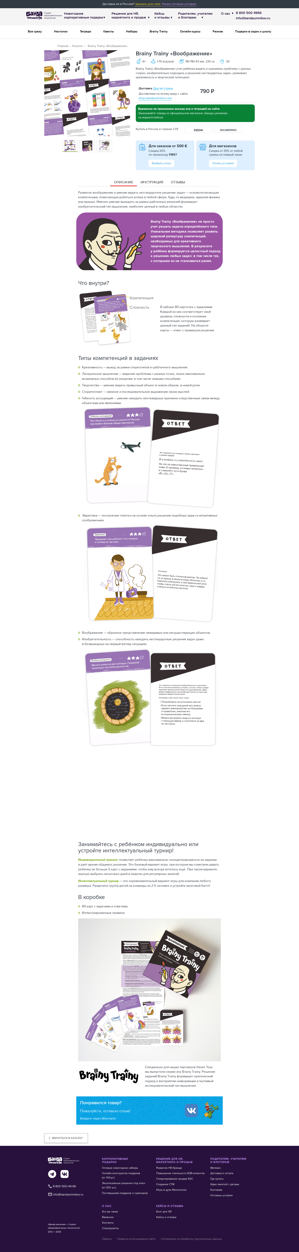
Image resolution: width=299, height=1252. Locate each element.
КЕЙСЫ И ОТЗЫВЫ (169, 1206)
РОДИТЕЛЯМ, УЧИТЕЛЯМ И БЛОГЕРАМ (228, 1160)
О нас (225, 14)
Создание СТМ (165, 1184)
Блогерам (216, 1190)
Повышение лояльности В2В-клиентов (180, 1173)
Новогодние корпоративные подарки (83, 15)
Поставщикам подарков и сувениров (125, 1193)
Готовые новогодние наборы (120, 1168)
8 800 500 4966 (249, 13)
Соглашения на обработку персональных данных (191, 1239)
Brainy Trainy (159, 31)
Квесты (108, 31)
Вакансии (108, 1217)
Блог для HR (164, 1211)
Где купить (216, 1179)
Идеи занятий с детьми (224, 1184)
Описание (123, 182)
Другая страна (163, 88)
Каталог (77, 46)
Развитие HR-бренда (169, 1168)
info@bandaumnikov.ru (253, 18)
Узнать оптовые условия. (179, 4)
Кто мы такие (110, 1211)
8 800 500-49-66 (62, 1186)
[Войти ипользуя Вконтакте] (191, 1110)
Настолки (61, 31)
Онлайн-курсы (190, 31)
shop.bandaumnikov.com (155, 98)
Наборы (131, 31)
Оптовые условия (221, 1195)
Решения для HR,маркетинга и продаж (129, 15)
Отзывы (178, 182)
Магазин (215, 1168)
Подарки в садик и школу (253, 31)
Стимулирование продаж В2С (174, 1179)
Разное (218, 31)
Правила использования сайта (136, 1239)
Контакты (107, 1223)
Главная (62, 46)
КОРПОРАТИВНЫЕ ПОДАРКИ (115, 1160)
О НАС (107, 1206)
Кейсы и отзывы (162, 15)
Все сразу (35, 31)
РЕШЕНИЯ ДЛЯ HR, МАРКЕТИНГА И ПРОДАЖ (174, 1160)
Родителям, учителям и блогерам (195, 15)
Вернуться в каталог (65, 1138)
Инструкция (152, 182)
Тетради (85, 31)
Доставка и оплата (221, 1173)
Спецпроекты (110, 1228)
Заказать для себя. (148, 4)
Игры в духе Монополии (171, 1190)
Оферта (107, 1239)
